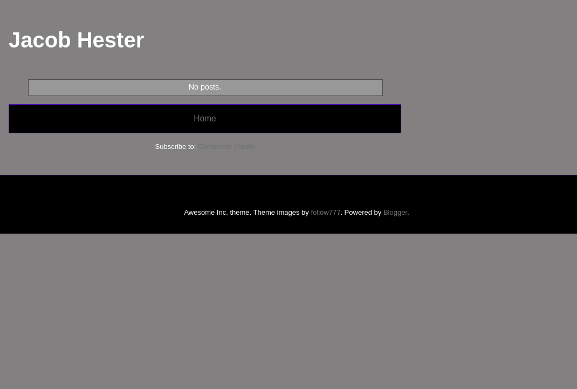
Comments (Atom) (226, 146)
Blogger (395, 212)
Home (205, 118)
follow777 (325, 212)
